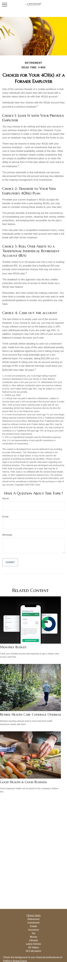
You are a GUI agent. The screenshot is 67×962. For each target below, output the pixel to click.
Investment (33, 922)
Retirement (33, 919)
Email (5, 516)
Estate (33, 926)
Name (5, 498)
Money (33, 937)
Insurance (33, 929)
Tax (33, 933)
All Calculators (33, 951)
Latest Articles (33, 944)
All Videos (33, 947)
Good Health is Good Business (23, 782)
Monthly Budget (13, 647)
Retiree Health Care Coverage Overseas (30, 714)
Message (7, 534)
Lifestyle (33, 940)
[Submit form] (10, 562)
